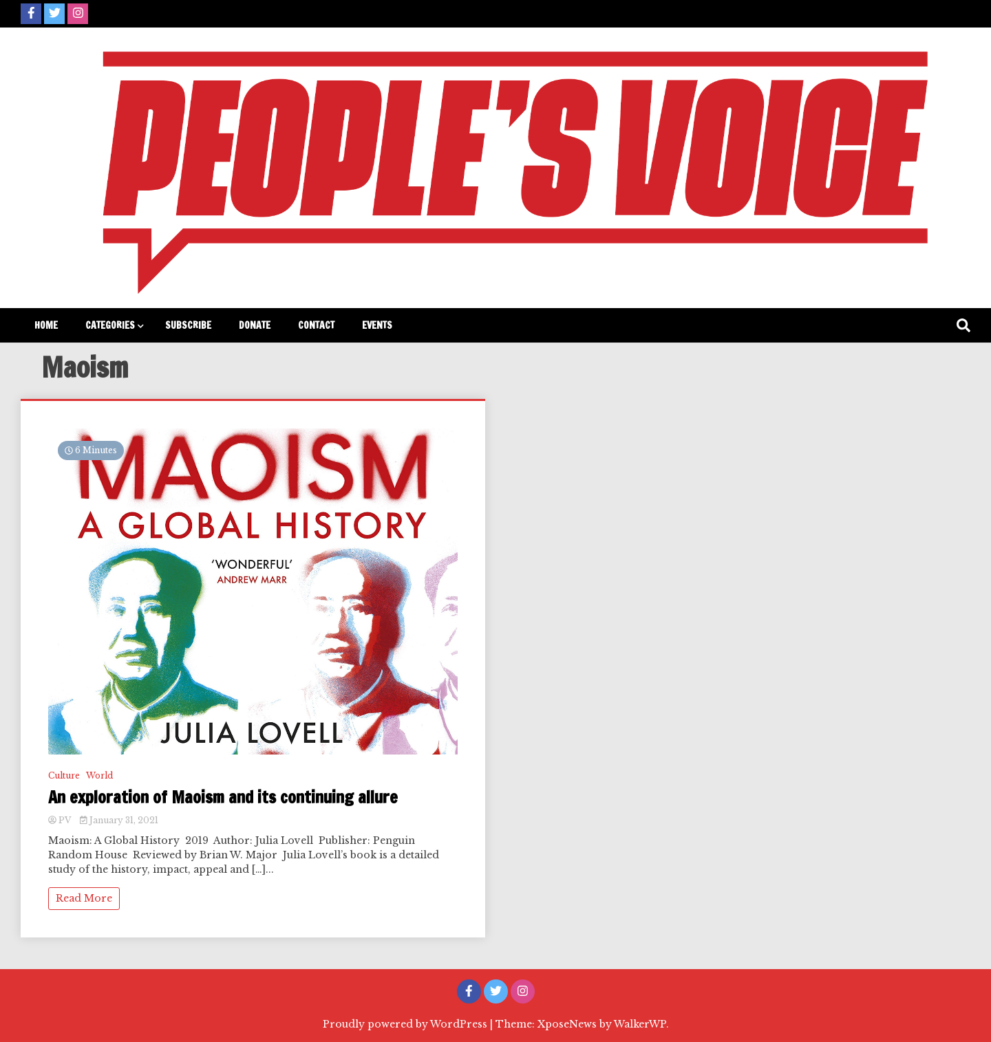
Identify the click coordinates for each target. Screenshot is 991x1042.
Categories (110, 325)
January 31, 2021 (119, 820)
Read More (84, 898)
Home (46, 325)
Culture (64, 775)
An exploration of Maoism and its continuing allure (223, 797)
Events (377, 325)
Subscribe (188, 325)
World (99, 775)
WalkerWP (640, 1024)
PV (60, 820)
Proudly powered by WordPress (406, 1024)
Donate (254, 325)
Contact (316, 325)
